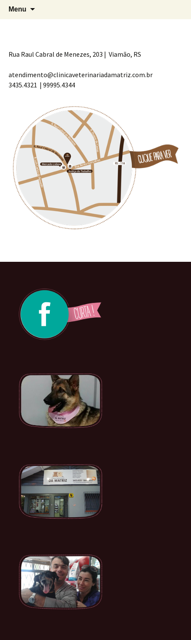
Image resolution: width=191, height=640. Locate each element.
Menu (17, 9)
